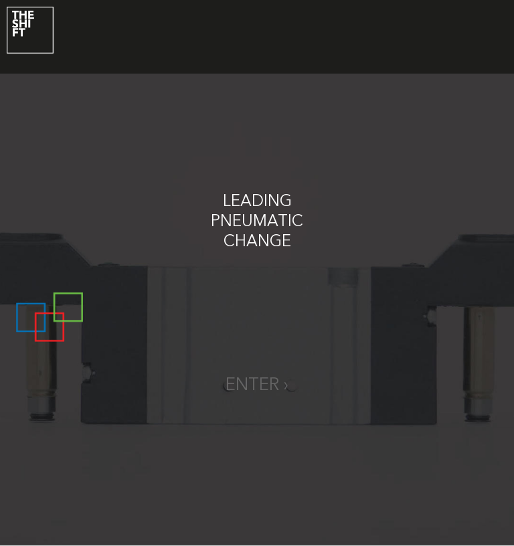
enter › (257, 385)
